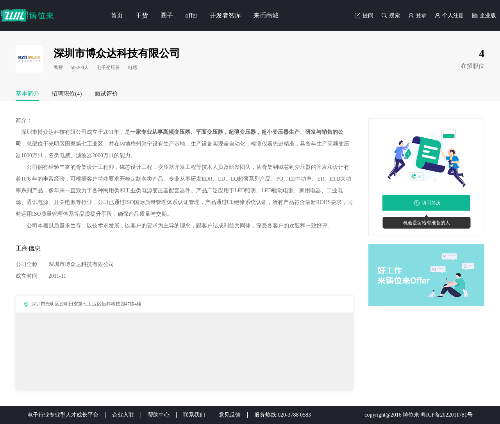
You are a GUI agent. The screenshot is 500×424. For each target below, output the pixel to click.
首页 (117, 15)
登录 (417, 15)
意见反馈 (230, 415)
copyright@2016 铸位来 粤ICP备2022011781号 (418, 415)
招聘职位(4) (67, 93)
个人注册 (449, 15)
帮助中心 (159, 415)
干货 (142, 15)
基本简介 (27, 93)
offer (192, 15)
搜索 (390, 15)
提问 (364, 15)
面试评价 (106, 93)
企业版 (484, 15)
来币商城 (266, 15)
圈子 (167, 15)
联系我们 (194, 415)
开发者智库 (225, 15)
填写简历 (431, 203)
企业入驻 (123, 415)
